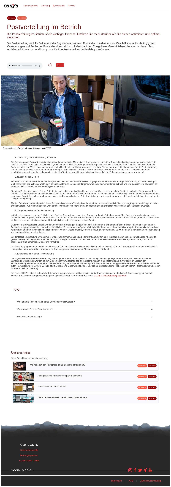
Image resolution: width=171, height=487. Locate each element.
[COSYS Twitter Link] (140, 471)
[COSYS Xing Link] (145, 471)
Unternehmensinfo (29, 450)
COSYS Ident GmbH (29, 460)
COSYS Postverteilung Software (110, 275)
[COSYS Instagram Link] (130, 471)
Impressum (116, 481)
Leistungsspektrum (29, 455)
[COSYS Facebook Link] (135, 471)
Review (71, 6)
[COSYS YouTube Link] (150, 471)
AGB (131, 481)
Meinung (45, 6)
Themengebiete (30, 6)
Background (59, 6)
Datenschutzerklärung (150, 481)
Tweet (85, 69)
